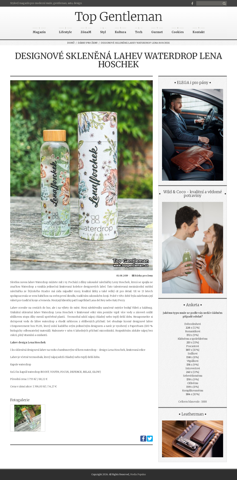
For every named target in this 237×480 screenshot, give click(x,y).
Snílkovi (192, 353)
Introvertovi (193, 368)
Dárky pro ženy (88, 42)
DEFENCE (76, 371)
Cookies (178, 31)
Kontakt (199, 31)
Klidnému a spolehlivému (192, 338)
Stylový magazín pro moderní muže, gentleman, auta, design (46, 3)
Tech (138, 31)
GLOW (96, 371)
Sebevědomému (192, 375)
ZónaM (86, 31)
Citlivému (192, 383)
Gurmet (157, 31)
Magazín (39, 31)
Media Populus (138, 474)
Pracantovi (192, 346)
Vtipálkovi (192, 361)
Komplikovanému (192, 390)
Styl (103, 31)
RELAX (87, 371)
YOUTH (54, 371)
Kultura (120, 31)
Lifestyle (65, 31)
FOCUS (64, 371)
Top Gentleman (119, 16)
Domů (71, 42)
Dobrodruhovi (192, 324)
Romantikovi (192, 331)
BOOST (45, 371)
